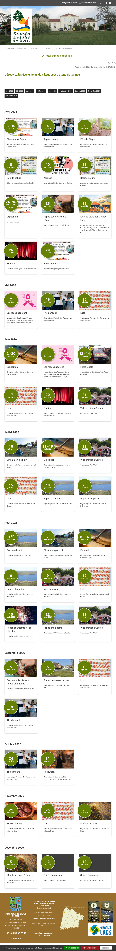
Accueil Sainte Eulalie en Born (15, 49)
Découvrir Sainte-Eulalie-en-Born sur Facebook (94, 916)
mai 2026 (19, 91)
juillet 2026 (41, 91)
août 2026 (52, 91)
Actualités (47, 49)
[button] (3, 2)
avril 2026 (9, 91)
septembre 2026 (65, 91)
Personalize (106, 948)
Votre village (35, 49)
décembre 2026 (11, 96)
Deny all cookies (90, 948)
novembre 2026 (94, 91)
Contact (16, 938)
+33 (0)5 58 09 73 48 (15, 933)
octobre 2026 (80, 91)
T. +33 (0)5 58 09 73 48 (68, 3)
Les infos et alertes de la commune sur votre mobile (106, 916)
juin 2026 (29, 91)
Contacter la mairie (87, 3)
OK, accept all (72, 948)
